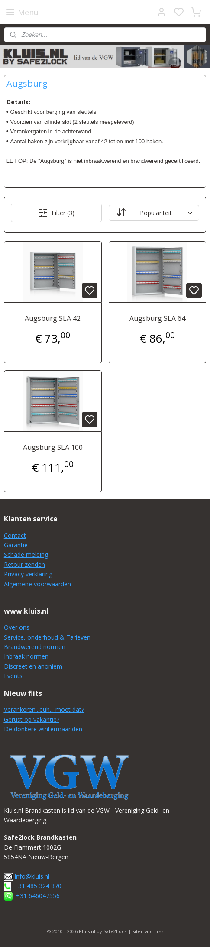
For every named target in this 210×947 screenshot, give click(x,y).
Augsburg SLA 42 (53, 318)
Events (13, 676)
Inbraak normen (26, 656)
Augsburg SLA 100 (53, 447)
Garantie (16, 545)
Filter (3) (56, 212)
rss (160, 931)
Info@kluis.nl (31, 876)
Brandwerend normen (34, 647)
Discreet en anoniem (33, 666)
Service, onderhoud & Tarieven (47, 637)
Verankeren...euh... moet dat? (44, 709)
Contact (15, 535)
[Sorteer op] (154, 212)
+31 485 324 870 (37, 886)
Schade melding (26, 554)
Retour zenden (24, 564)
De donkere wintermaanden (43, 729)
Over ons (16, 627)
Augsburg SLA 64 (157, 318)
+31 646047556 (38, 896)
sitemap (141, 931)
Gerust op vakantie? (31, 719)
